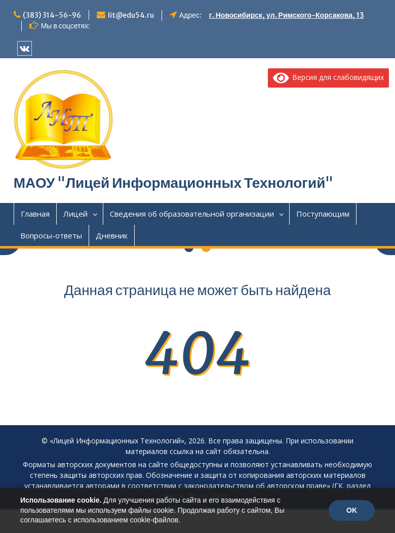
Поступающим (322, 214)
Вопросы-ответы (51, 235)
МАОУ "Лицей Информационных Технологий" (174, 183)
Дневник (112, 235)
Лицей (75, 214)
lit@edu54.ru (131, 15)
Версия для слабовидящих (328, 77)
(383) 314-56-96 (52, 15)
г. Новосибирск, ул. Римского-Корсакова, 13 (286, 15)
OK (351, 510)
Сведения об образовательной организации (192, 214)
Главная (35, 214)
